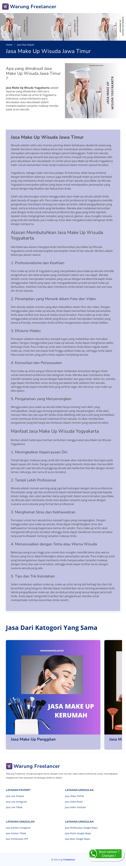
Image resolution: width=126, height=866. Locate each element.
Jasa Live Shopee (15, 796)
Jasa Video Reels (74, 802)
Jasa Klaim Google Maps (78, 833)
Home (9, 44)
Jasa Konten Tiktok (16, 833)
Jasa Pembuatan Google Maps (81, 828)
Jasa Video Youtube (75, 807)
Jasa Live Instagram (16, 802)
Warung (64, 859)
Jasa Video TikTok (74, 796)
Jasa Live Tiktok (14, 807)
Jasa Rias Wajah (25, 44)
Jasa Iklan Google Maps (77, 839)
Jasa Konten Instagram (18, 828)
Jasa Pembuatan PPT (17, 839)
